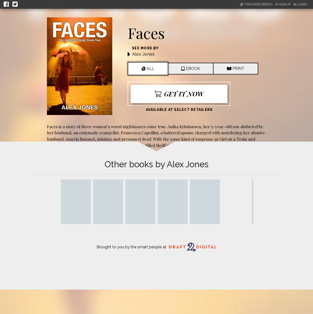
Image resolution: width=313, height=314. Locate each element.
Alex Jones (143, 54)
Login (300, 4)
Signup (283, 4)
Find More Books (256, 4)
